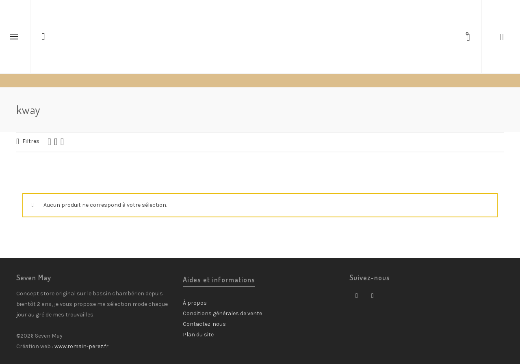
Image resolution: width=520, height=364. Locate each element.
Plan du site (198, 334)
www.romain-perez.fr (81, 346)
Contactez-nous (204, 324)
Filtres (30, 141)
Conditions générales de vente (222, 313)
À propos (195, 302)
